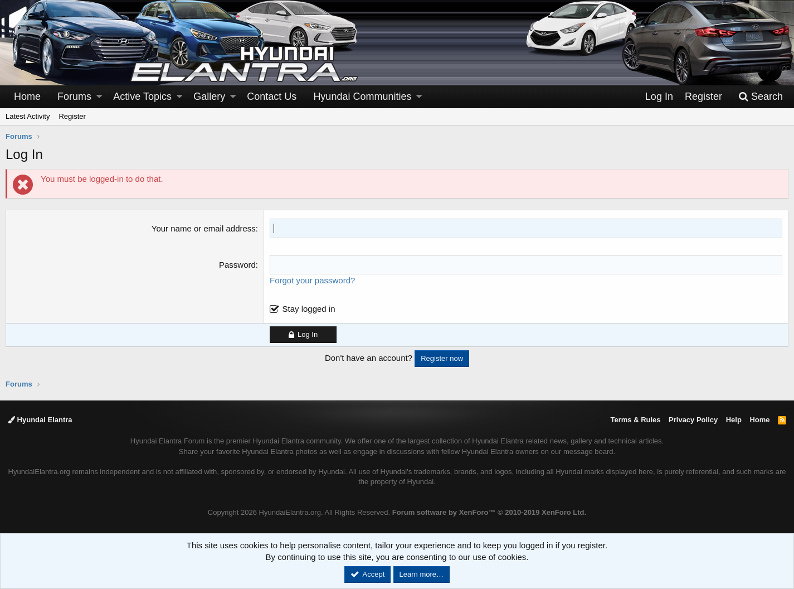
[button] (99, 96)
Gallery (209, 96)
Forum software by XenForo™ (489, 512)
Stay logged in (308, 308)
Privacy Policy (693, 420)
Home (27, 96)
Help (734, 420)
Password (237, 264)
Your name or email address (204, 228)
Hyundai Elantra (40, 420)
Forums (74, 96)
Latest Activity (28, 116)
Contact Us (271, 96)
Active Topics (142, 96)
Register (72, 116)
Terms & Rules (635, 420)
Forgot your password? (312, 280)
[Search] (760, 96)
